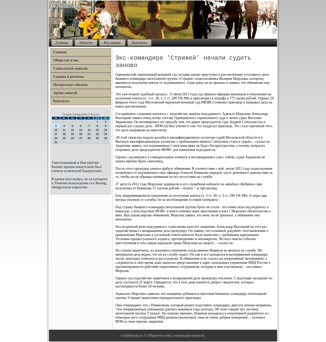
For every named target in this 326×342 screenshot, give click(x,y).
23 (105, 134)
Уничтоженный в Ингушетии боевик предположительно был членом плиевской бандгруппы (76, 167)
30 (105, 138)
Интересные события (70, 85)
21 (89, 134)
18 (64, 134)
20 (80, 134)
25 (64, 138)
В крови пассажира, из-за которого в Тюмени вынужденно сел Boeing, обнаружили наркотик (79, 183)
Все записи (112, 43)
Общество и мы (65, 60)
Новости (85, 43)
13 (80, 130)
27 (80, 138)
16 (105, 130)
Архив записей (65, 93)
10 (56, 130)
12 (72, 130)
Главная (62, 43)
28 (89, 138)
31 (56, 142)
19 (72, 134)
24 (56, 138)
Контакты (139, 43)
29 (97, 138)
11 (64, 130)
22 (97, 134)
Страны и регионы (68, 76)
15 (97, 130)
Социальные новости (70, 68)
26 (72, 138)
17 (56, 134)
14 (89, 130)
